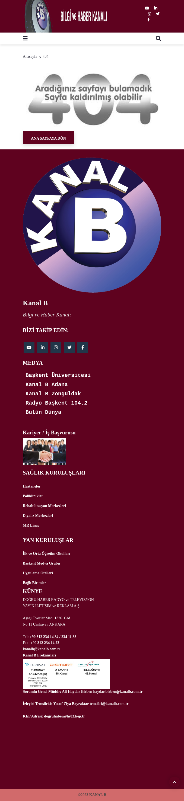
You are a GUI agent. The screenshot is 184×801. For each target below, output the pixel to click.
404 (45, 57)
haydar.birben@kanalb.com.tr (118, 692)
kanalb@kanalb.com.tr (41, 649)
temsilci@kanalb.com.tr (109, 704)
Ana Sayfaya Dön (48, 138)
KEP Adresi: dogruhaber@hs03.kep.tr (54, 716)
